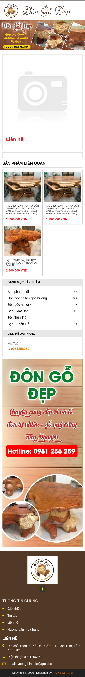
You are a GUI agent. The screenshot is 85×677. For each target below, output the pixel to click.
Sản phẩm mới (42, 292)
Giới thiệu (14, 608)
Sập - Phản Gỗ (42, 324)
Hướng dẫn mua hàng (23, 629)
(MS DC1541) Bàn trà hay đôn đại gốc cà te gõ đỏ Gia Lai (21, 263)
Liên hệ (12, 622)
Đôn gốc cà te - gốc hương (42, 298)
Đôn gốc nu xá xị (42, 305)
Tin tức (12, 615)
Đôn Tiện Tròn (42, 318)
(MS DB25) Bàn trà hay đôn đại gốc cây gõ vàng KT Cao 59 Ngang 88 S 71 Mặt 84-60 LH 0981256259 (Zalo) (22, 209)
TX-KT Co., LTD (63, 672)
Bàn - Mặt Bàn (42, 311)
